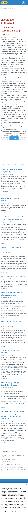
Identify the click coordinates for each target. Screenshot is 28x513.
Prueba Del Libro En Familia (8, 459)
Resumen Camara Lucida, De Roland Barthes (13, 464)
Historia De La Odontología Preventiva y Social (13, 467)
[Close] (26, 488)
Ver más (14, 138)
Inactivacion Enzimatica (7, 462)
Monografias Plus (5, 6)
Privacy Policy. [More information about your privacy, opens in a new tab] (5, 512)
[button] (25, 27)
